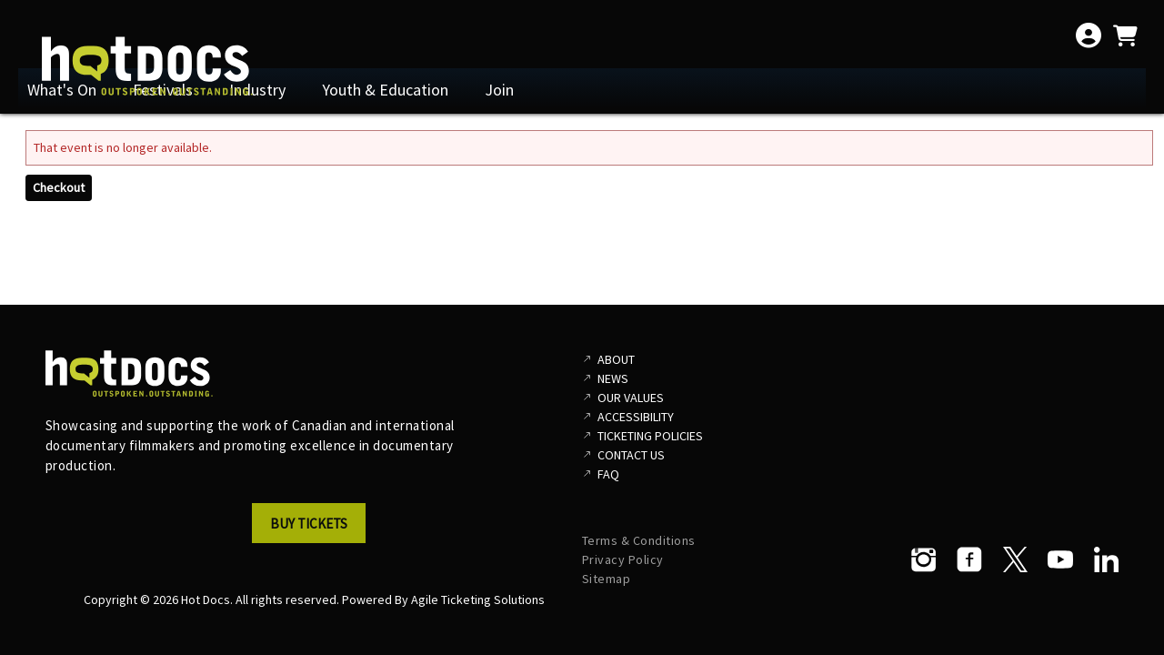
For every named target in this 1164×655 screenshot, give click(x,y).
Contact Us (631, 455)
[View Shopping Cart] (1125, 35)
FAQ (608, 474)
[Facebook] (969, 559)
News (612, 378)
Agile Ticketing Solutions (478, 599)
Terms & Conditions (639, 540)
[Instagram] (924, 559)
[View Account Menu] (1088, 35)
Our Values (630, 397)
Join (499, 89)
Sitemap (606, 578)
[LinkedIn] (1106, 559)
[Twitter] (1015, 559)
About (616, 359)
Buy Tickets (308, 523)
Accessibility (635, 416)
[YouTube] (1060, 559)
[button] (313, 528)
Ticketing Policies (650, 436)
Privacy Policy (623, 559)
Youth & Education (385, 89)
